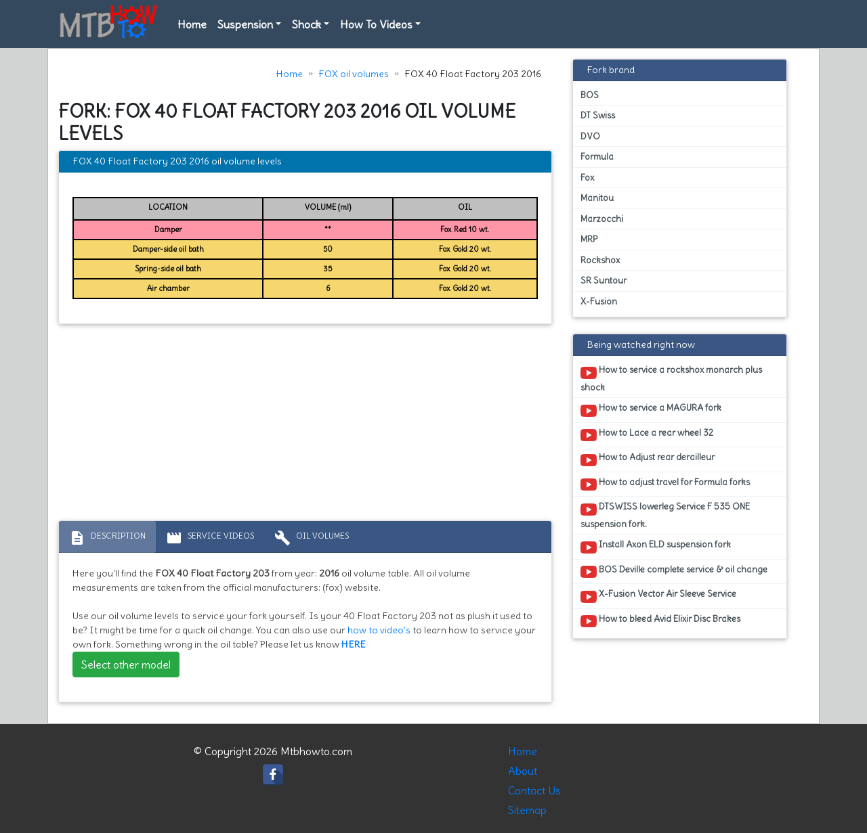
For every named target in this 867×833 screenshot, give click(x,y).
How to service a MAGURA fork (650, 410)
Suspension (245, 24)
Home (192, 24)
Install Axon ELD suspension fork (655, 547)
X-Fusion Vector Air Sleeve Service (658, 596)
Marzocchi (601, 219)
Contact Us (534, 790)
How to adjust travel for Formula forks (665, 484)
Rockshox (600, 260)
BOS (589, 95)
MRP (588, 239)
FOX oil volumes (353, 74)
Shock (306, 24)
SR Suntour (603, 280)
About (522, 771)
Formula (597, 156)
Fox (587, 177)
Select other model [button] (126, 664)
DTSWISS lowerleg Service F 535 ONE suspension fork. (665, 515)
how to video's (378, 630)
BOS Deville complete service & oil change (673, 572)
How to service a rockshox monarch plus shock (671, 378)
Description (107, 538)
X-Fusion (598, 301)
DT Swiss (597, 115)
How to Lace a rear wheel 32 (646, 435)
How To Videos (376, 24)
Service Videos (210, 538)
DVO (590, 136)
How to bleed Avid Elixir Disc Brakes (660, 621)
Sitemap (527, 810)
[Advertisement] (305, 425)
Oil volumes (311, 538)
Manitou (597, 198)
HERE (353, 644)
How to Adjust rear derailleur (647, 459)
